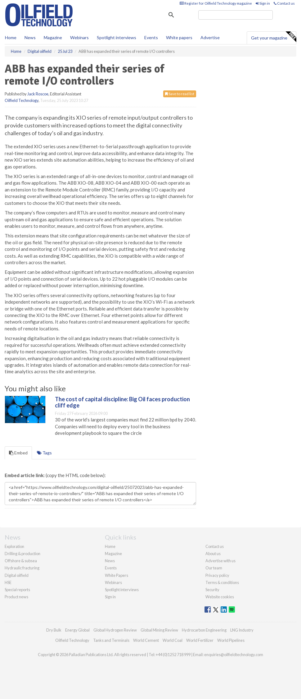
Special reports (17, 589)
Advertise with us (220, 560)
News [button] (30, 37)
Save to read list (179, 93)
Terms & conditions (222, 582)
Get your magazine (273, 37)
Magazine (53, 37)
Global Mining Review (159, 630)
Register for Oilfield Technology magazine (216, 3)
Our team (213, 567)
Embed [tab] (18, 452)
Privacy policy (217, 575)
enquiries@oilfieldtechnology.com (233, 654)
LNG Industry (242, 630)
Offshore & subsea (21, 560)
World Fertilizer (199, 640)
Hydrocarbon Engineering (204, 630)
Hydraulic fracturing (22, 567)
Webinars (79, 37)
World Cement (146, 640)
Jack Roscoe (37, 93)
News (110, 560)
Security (212, 589)
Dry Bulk (53, 630)
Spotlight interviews (116, 37)
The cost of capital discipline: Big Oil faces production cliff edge (122, 402)
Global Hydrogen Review (115, 630)
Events (151, 37)
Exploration (14, 546)
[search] (235, 15)
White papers (179, 37)
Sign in (263, 3)
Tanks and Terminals (111, 640)
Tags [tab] (44, 452)
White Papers (116, 575)
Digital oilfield (17, 575)
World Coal (172, 640)
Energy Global (77, 630)
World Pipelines (231, 640)
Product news (16, 596)
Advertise (210, 37)
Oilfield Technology (21, 100)
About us (213, 553)
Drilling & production (22, 553)
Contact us (284, 3)
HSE (8, 582)
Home (10, 37)
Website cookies (219, 596)
